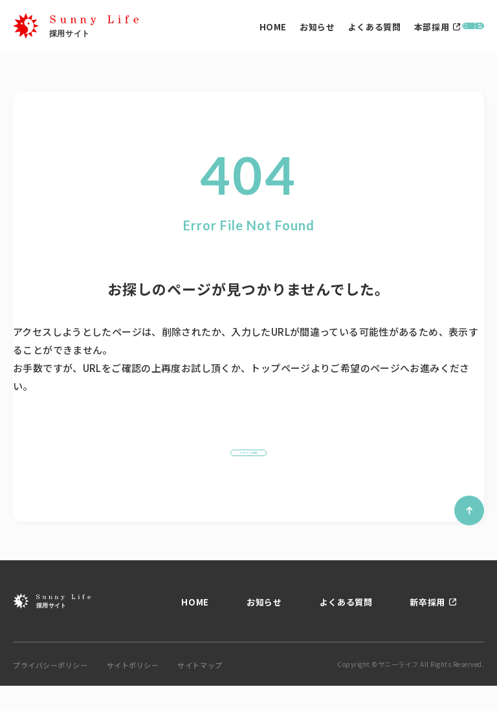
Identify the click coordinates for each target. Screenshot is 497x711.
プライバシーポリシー (50, 690)
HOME (177, 30)
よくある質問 (278, 30)
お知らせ (221, 30)
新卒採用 (427, 627)
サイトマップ (199, 690)
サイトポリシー (133, 690)
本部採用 (335, 30)
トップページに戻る (248, 465)
